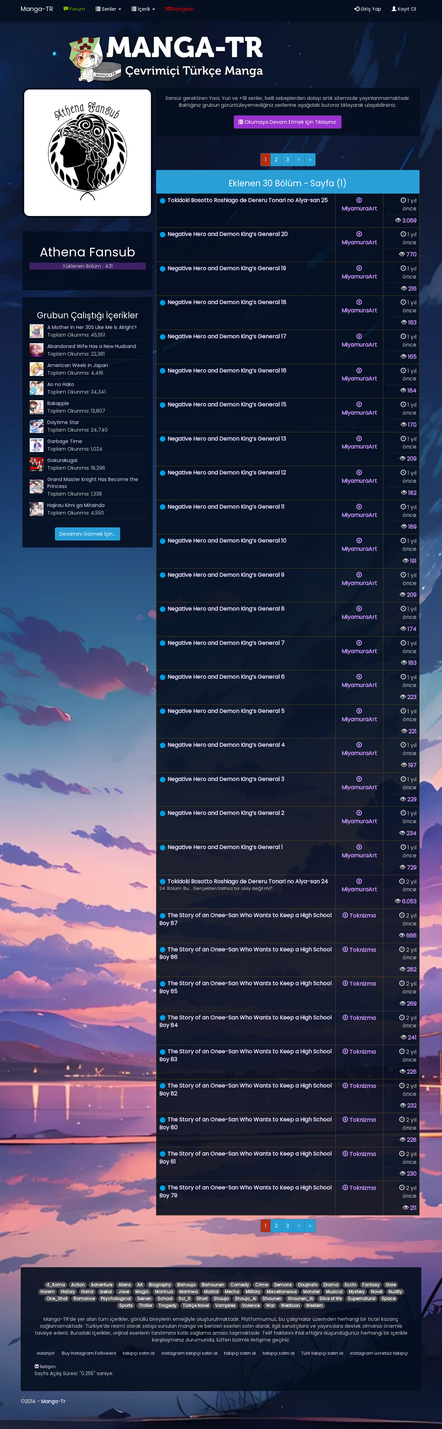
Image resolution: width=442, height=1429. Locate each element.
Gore (391, 1285)
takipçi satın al (279, 1353)
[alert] (288, 182)
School (164, 1298)
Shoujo (221, 1298)
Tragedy (167, 1305)
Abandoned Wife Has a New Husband (91, 346)
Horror (87, 1292)
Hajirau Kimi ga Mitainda (76, 505)
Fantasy (370, 1285)
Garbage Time (64, 441)
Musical (334, 1292)
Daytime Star (63, 422)
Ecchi (350, 1285)
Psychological (116, 1298)
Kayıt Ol (404, 9)
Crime (261, 1285)
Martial (211, 1292)
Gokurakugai (62, 460)
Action (78, 1285)
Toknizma (359, 916)
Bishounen (213, 1285)
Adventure (101, 1285)
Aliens (124, 1285)
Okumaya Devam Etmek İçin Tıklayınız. (287, 122)
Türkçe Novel (196, 1305)
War (270, 1305)
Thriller (145, 1305)
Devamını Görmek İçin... (87, 533)
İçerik (143, 9)
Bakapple (58, 403)
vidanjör (46, 1353)
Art (140, 1285)
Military (253, 1292)
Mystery (357, 1292)
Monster (311, 1292)
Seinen (144, 1298)
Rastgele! (179, 9)
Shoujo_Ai (245, 1298)
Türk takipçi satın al (322, 1353)
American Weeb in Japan (77, 365)
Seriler (108, 9)
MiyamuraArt (359, 205)
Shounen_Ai (300, 1298)
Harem (47, 1292)
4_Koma (56, 1285)
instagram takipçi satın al (190, 1353)
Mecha (232, 1292)
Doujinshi (307, 1285)
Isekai (106, 1292)
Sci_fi (184, 1298)
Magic (142, 1292)
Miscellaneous (282, 1292)
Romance (84, 1298)
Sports (126, 1305)
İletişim (45, 1366)
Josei (123, 1292)
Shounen (271, 1298)
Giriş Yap (367, 9)
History (68, 1292)
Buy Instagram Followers (89, 1353)
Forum (74, 9)
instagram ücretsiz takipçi (379, 1353)
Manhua (164, 1292)
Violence (251, 1305)
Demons (283, 1285)
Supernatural (361, 1298)
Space (388, 1298)
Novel (376, 1292)
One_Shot (57, 1298)
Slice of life (330, 1298)
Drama (331, 1285)
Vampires (225, 1305)
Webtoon (290, 1305)
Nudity (395, 1292)
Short (202, 1298)
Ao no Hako (60, 384)
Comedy (239, 1285)
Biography (160, 1285)
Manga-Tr (53, 1401)
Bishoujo (186, 1285)
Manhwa (188, 1292)
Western (314, 1305)
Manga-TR (37, 8)
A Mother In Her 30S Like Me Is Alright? (92, 327)
